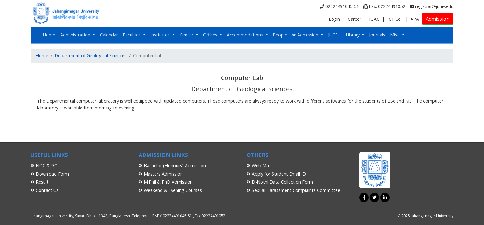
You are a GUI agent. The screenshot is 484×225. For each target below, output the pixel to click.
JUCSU (334, 35)
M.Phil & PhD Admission (166, 182)
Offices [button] (211, 35)
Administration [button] (75, 35)
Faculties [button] (132, 35)
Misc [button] (395, 35)
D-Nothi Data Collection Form (280, 182)
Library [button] (353, 35)
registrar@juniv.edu (431, 6)
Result (39, 182)
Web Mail (259, 165)
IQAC (374, 19)
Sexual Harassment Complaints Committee (293, 190)
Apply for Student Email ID (276, 174)
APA (415, 19)
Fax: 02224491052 (384, 6)
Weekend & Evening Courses (170, 190)
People (280, 35)
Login (334, 19)
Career (354, 19)
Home (49, 35)
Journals (377, 35)
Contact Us (45, 190)
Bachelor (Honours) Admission (172, 165)
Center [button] (187, 35)
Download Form (50, 174)
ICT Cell (395, 19)
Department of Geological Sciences (91, 55)
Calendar (109, 35)
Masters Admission (161, 174)
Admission (437, 18)
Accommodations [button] (245, 35)
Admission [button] (305, 35)
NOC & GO (44, 165)
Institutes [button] (160, 35)
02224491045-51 (339, 6)
